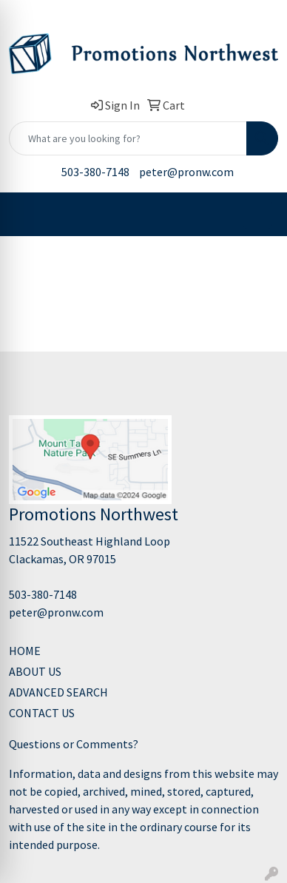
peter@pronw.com (186, 171)
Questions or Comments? (73, 743)
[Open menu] (257, 214)
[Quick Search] (128, 138)
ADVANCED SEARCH (58, 692)
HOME (25, 650)
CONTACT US (42, 712)
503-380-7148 (95, 171)
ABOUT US (35, 671)
